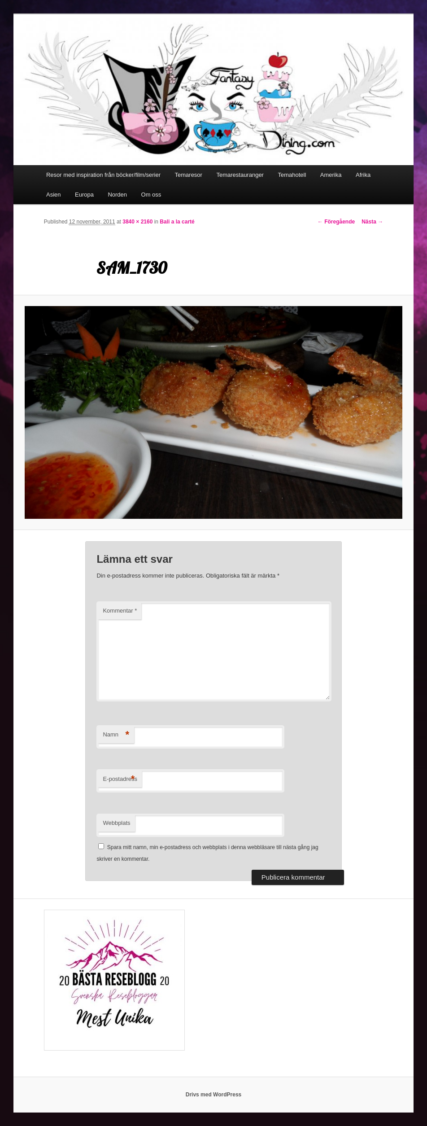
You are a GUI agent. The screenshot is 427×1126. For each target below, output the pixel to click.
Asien (53, 194)
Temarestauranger (240, 174)
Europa (84, 194)
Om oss (151, 194)
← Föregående (336, 222)
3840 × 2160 (137, 222)
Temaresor (188, 174)
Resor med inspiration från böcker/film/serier (103, 174)
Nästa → (372, 222)
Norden (117, 194)
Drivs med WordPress (214, 1094)
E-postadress (120, 779)
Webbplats (116, 822)
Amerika (331, 174)
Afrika (363, 174)
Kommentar (120, 610)
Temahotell (292, 174)
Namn (116, 734)
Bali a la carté (177, 222)
